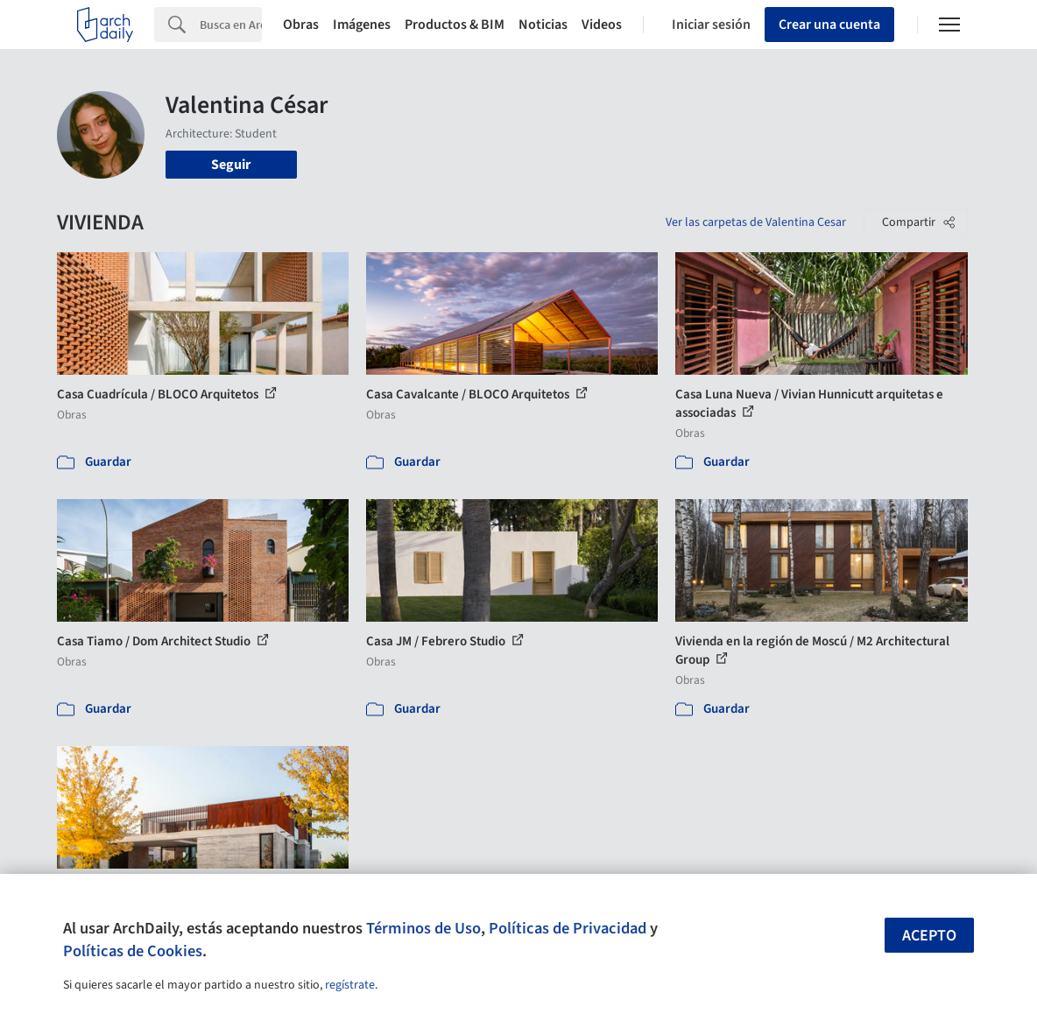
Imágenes (362, 25)
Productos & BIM (454, 25)
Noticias (543, 25)
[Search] (231, 24)
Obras (301, 25)
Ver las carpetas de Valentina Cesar (756, 222)
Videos (602, 25)
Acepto (929, 936)
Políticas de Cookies (132, 951)
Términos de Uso (423, 928)
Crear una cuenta (829, 24)
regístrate (350, 985)
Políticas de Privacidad (567, 928)
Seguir (230, 164)
